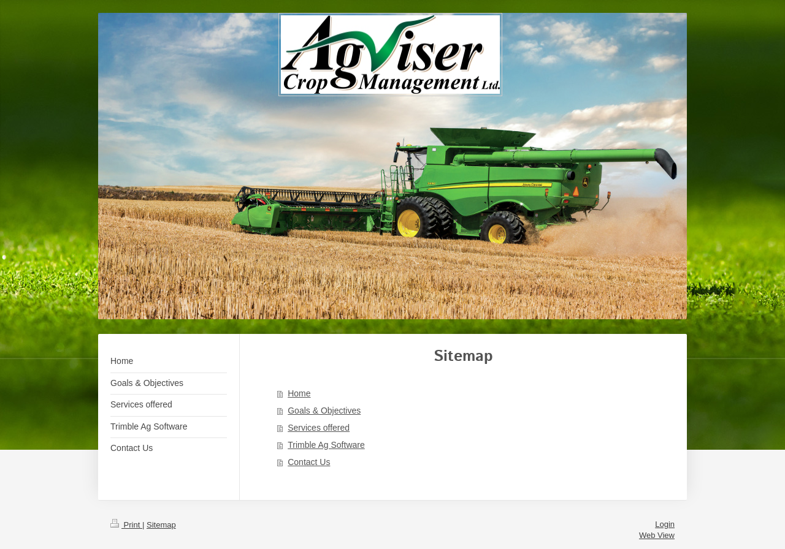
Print (126, 524)
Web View (657, 535)
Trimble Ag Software (326, 445)
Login (665, 524)
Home (299, 393)
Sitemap (161, 524)
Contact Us (309, 462)
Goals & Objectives (324, 410)
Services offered (319, 428)
